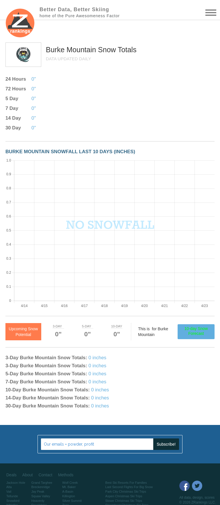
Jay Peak (37, 491)
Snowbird (12, 500)
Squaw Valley (40, 496)
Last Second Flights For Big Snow (129, 487)
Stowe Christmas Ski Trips (123, 500)
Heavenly (37, 500)
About (27, 475)
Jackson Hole (15, 482)
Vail (8, 491)
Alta (9, 487)
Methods (66, 475)
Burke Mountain (72, 50)
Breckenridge (40, 487)
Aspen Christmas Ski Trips (123, 496)
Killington (68, 496)
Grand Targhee (41, 482)
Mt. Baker (69, 487)
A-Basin (67, 491)
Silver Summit (72, 500)
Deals (11, 475)
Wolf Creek (70, 482)
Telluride (12, 496)
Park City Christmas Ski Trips (125, 491)
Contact (45, 475)
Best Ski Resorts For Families (126, 482)
